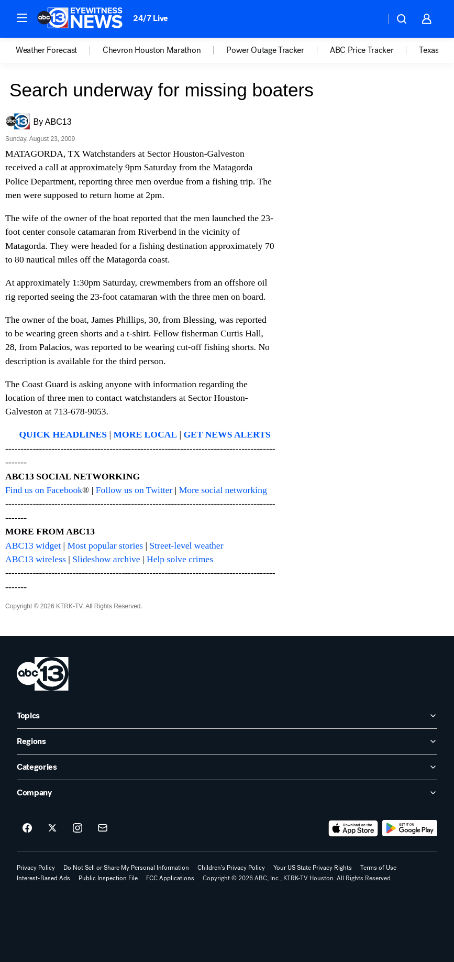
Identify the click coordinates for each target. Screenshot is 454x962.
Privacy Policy (36, 868)
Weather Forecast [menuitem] (46, 50)
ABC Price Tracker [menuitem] (362, 50)
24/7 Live (150, 18)
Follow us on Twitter (134, 490)
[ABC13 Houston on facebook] (27, 828)
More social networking (223, 490)
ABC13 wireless (35, 559)
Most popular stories (105, 545)
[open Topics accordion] (227, 716)
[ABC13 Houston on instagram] (77, 828)
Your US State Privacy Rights (312, 868)
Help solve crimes (180, 559)
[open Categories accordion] (227, 767)
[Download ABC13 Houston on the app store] (353, 828)
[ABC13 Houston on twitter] (52, 828)
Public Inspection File (108, 878)
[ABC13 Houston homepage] (80, 18)
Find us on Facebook (43, 490)
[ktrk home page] (43, 674)
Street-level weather (186, 545)
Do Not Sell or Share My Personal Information (126, 868)
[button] (22, 17)
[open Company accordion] (227, 793)
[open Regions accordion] (227, 741)
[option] (59, 50)
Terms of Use (378, 868)
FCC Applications (170, 878)
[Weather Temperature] (369, 18)
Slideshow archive (106, 559)
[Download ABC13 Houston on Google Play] (409, 828)
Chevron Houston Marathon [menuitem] (152, 50)
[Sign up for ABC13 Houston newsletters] (102, 828)
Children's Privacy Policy (231, 868)
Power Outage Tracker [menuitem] (265, 50)
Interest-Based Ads (43, 878)
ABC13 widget (33, 545)
